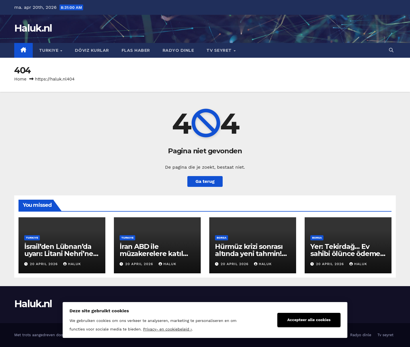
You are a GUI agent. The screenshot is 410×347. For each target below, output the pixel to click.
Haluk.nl (33, 28)
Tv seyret (219, 50)
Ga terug (204, 181)
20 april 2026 (44, 264)
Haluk (72, 264)
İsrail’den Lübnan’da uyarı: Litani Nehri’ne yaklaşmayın (58, 253)
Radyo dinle (178, 50)
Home (20, 79)
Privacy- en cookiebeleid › (167, 329)
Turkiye (49, 50)
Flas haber (136, 50)
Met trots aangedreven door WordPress (50, 335)
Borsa (221, 237)
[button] (391, 50)
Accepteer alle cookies (309, 319)
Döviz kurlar (92, 50)
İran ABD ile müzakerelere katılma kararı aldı (157, 253)
